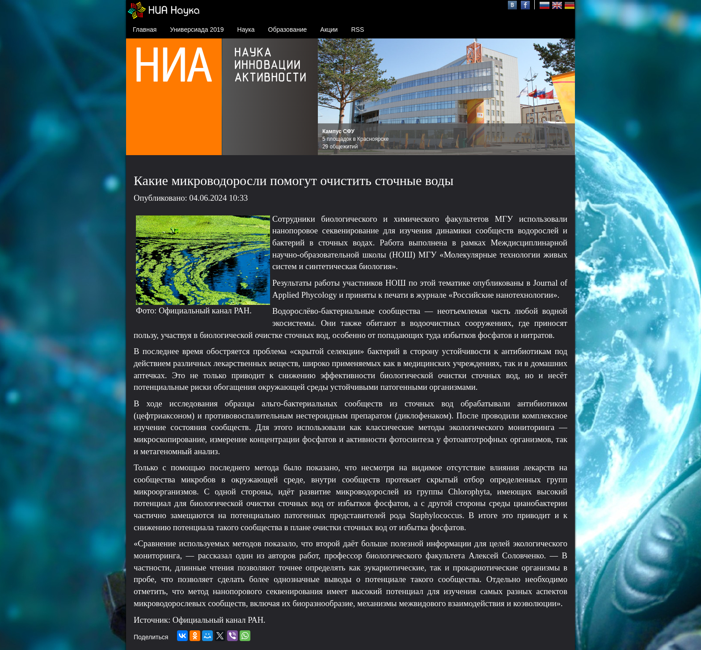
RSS (357, 29)
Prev (329, 97)
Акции (329, 29)
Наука (246, 29)
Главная (144, 29)
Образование (287, 29)
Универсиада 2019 (197, 29)
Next (563, 97)
